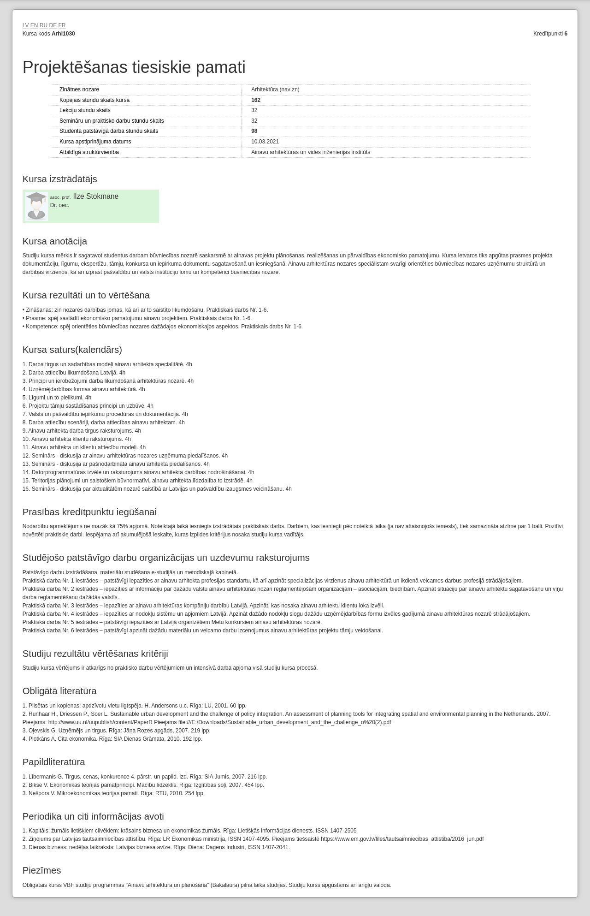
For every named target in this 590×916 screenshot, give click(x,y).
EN (34, 25)
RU (43, 25)
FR (62, 25)
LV (26, 25)
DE (53, 25)
